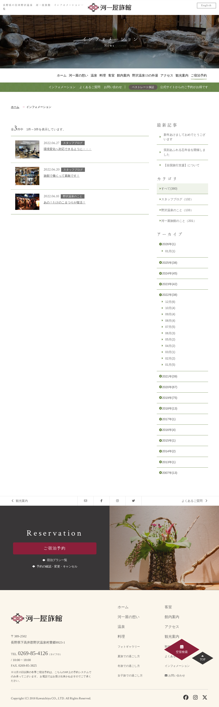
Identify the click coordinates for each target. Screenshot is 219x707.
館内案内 (123, 75)
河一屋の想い (78, 75)
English (206, 5)
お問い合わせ (113, 87)
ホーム (62, 75)
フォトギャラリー (129, 646)
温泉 (94, 75)
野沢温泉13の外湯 (145, 75)
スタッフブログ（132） (177, 199)
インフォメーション (62, 87)
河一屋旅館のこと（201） (178, 220)
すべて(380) (169, 188)
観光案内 (182, 75)
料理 (102, 75)
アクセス (166, 75)
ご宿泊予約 (199, 75)
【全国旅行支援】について (182, 165)
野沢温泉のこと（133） (177, 210)
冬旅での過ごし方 (129, 665)
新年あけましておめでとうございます (185, 137)
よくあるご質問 (89, 87)
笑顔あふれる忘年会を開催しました (185, 152)
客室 (111, 75)
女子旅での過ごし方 (130, 675)
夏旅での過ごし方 (129, 656)
